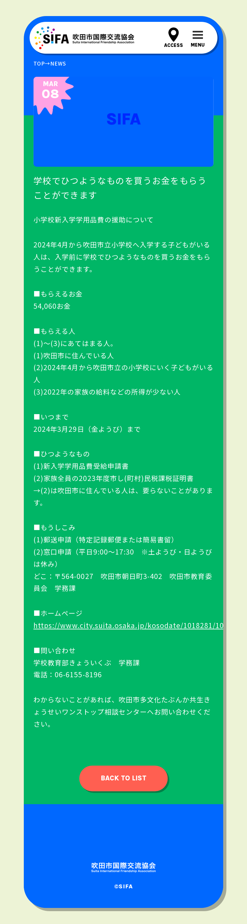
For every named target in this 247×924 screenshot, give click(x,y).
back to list (123, 778)
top (39, 63)
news (58, 63)
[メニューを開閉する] (198, 38)
